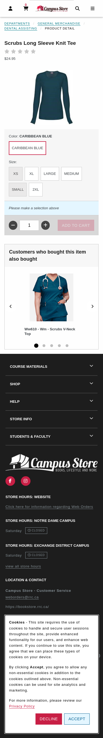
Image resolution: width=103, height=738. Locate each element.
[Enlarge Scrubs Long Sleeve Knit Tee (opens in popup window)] (51, 97)
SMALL (18, 189)
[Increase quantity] (45, 225)
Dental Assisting (20, 28)
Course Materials (28, 366)
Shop (15, 384)
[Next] (92, 306)
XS (15, 174)
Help (15, 401)
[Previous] (11, 306)
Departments (17, 23)
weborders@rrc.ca (22, 597)
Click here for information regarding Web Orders (49, 507)
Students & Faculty (30, 436)
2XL (36, 189)
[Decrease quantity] (13, 225)
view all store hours (23, 566)
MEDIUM (71, 174)
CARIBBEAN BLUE (27, 148)
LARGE (50, 174)
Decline (49, 719)
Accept (76, 719)
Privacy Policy (22, 706)
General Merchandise (59, 23)
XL (31, 174)
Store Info (21, 419)
